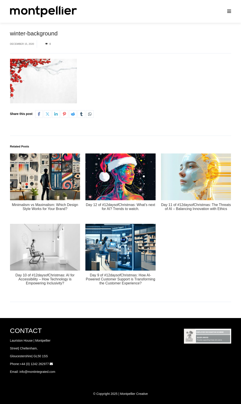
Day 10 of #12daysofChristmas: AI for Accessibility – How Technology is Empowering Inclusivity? (44, 279)
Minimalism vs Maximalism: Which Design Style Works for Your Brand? (45, 207)
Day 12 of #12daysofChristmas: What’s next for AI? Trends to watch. (120, 207)
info (22, 371)
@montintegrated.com (40, 371)
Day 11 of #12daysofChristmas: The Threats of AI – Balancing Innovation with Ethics (196, 207)
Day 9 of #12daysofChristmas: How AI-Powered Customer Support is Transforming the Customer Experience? (120, 279)
